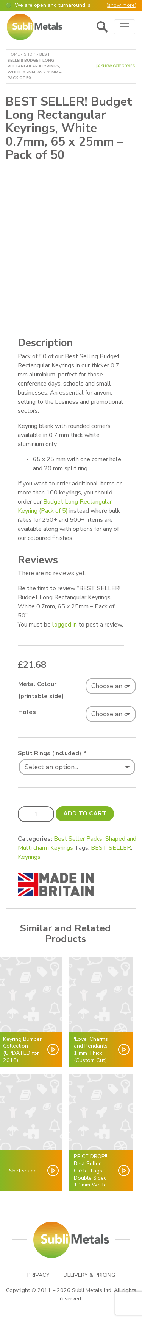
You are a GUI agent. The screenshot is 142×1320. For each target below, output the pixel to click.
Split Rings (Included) (52, 753)
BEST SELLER (111, 848)
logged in (64, 624)
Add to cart (84, 813)
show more (121, 5)
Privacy (38, 1275)
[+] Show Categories (115, 66)
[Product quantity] (36, 814)
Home (14, 54)
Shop (29, 54)
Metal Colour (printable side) (41, 690)
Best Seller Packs (78, 839)
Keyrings (29, 857)
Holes (27, 712)
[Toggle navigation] (124, 26)
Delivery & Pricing (89, 1275)
